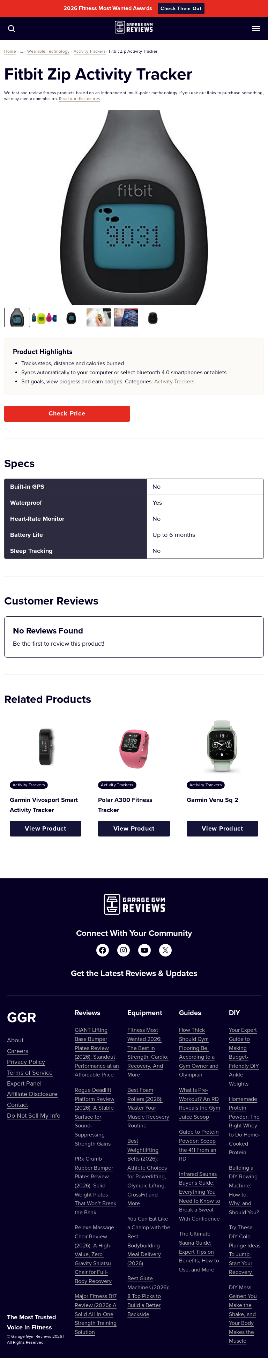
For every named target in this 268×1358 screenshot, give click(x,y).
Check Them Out (181, 8)
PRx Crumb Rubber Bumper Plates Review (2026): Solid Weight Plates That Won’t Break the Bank (95, 1185)
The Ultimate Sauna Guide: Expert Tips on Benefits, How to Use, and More (199, 1251)
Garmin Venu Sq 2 (212, 799)
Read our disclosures (79, 99)
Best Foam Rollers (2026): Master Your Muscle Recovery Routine (148, 1107)
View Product (45, 828)
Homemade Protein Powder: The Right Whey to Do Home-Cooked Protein (244, 1125)
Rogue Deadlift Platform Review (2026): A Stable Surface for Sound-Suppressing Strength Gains (94, 1116)
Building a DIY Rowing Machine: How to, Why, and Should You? (244, 1190)
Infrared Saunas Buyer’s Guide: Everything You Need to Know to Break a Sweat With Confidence (199, 1196)
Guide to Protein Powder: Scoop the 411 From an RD (199, 1145)
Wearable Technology (48, 51)
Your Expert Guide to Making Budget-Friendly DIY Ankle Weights (244, 1056)
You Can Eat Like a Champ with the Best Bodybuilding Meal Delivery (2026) (148, 1241)
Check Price (67, 413)
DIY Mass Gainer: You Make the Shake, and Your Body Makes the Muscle (243, 1314)
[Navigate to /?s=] (11, 29)
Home (10, 51)
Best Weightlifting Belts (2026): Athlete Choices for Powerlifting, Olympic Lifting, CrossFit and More (147, 1172)
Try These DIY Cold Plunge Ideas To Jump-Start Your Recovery (244, 1249)
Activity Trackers (90, 51)
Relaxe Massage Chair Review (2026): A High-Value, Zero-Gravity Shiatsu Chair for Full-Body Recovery (94, 1254)
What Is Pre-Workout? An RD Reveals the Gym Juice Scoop (199, 1103)
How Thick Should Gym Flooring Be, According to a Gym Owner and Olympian (198, 1052)
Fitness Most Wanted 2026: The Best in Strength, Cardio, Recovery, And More (148, 1052)
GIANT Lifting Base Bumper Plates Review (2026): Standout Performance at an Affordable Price (97, 1052)
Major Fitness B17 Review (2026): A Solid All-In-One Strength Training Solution (96, 1313)
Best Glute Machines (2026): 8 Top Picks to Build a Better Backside (148, 1296)
